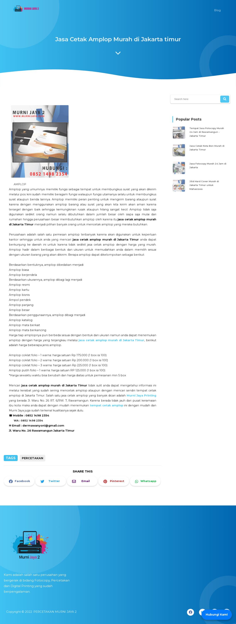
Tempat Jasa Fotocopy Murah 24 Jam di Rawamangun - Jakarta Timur (206, 135)
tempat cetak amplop (104, 396)
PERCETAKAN (32, 458)
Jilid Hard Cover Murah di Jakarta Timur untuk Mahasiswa (204, 181)
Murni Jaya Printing (137, 387)
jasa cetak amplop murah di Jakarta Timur (109, 335)
